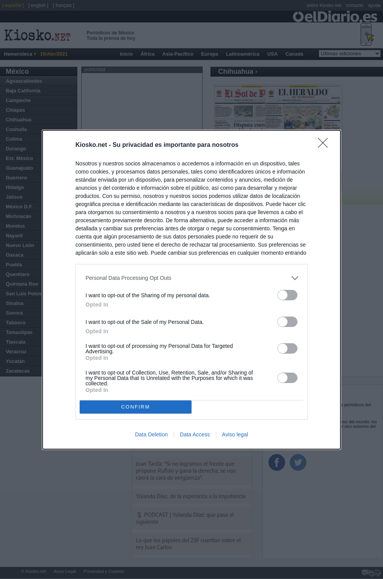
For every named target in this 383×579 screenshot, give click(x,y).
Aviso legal (235, 434)
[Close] (325, 145)
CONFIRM (135, 407)
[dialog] (191, 289)
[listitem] (191, 278)
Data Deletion (151, 434)
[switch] (287, 295)
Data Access (195, 434)
